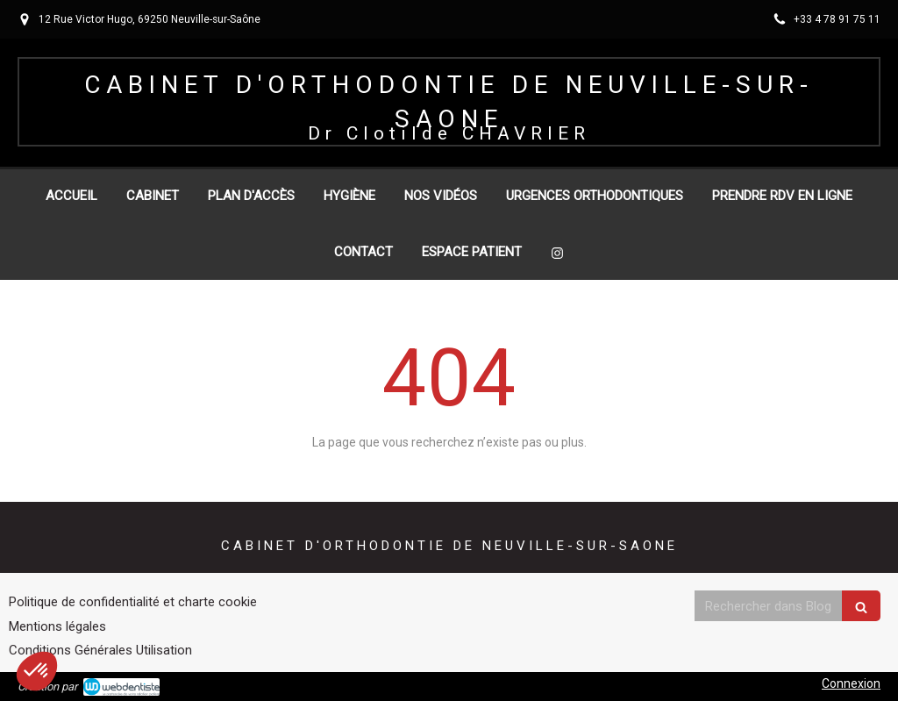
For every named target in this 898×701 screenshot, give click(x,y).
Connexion (851, 683)
